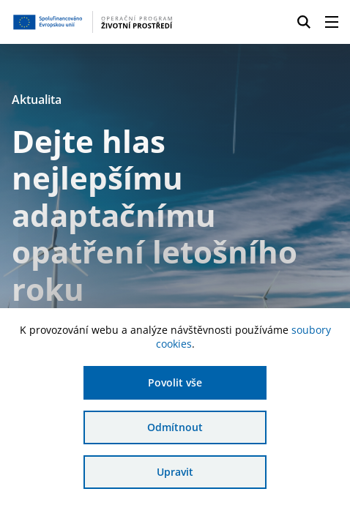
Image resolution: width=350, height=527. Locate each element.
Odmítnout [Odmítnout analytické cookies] (175, 427)
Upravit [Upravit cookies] (175, 472)
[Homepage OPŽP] (93, 22)
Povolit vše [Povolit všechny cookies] (175, 382)
